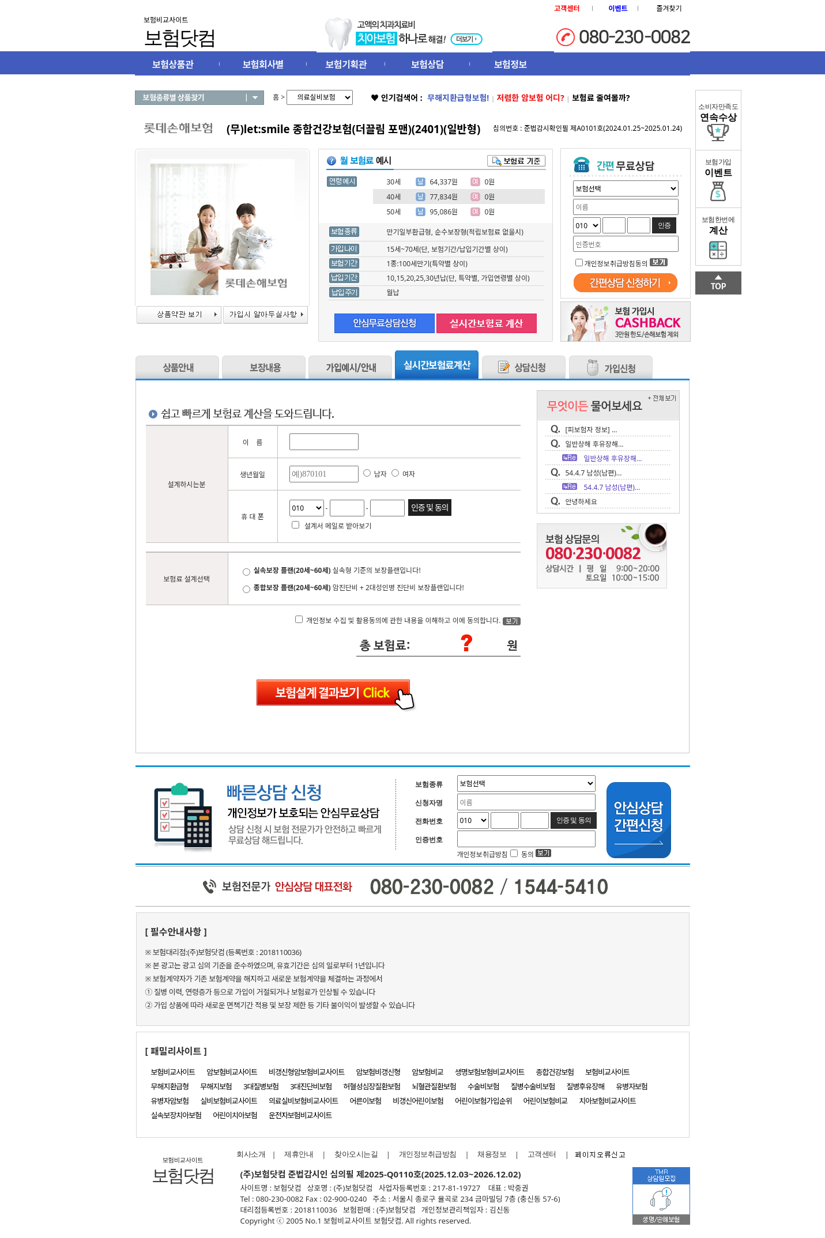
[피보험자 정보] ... (591, 430)
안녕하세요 (581, 502)
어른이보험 (365, 1101)
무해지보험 (216, 1086)
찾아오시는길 (356, 1154)
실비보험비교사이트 (228, 1101)
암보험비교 (427, 1072)
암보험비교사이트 (231, 1072)
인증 (664, 225)
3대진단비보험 (310, 1086)
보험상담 (427, 64)
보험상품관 (172, 64)
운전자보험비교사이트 (300, 1115)
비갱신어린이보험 (418, 1101)
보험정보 (510, 64)
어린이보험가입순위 (483, 1101)
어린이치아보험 (235, 1115)
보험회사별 (263, 64)
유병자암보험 (170, 1101)
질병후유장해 (585, 1086)
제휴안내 (298, 1154)
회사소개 (248, 1154)
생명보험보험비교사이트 (490, 1072)
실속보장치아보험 (176, 1115)
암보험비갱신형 (378, 1072)
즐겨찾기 (668, 8)
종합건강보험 (555, 1072)
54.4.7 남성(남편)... (594, 473)
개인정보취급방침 (428, 1154)
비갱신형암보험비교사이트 (307, 1072)
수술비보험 (483, 1086)
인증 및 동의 (430, 507)
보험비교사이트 (173, 1072)
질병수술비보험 (533, 1086)
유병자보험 (631, 1086)
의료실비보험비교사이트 (303, 1101)
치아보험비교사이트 (607, 1101)
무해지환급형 (170, 1086)
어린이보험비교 (545, 1101)
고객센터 (542, 1154)
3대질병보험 (260, 1086)
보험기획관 (346, 64)
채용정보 (491, 1154)
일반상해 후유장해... (595, 444)
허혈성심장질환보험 (372, 1086)
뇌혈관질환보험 (434, 1086)
